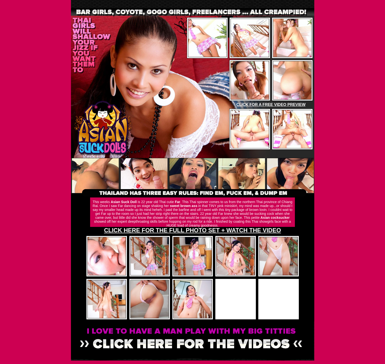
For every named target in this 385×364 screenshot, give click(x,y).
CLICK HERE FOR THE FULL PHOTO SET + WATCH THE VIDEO (192, 230)
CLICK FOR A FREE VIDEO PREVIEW (271, 105)
